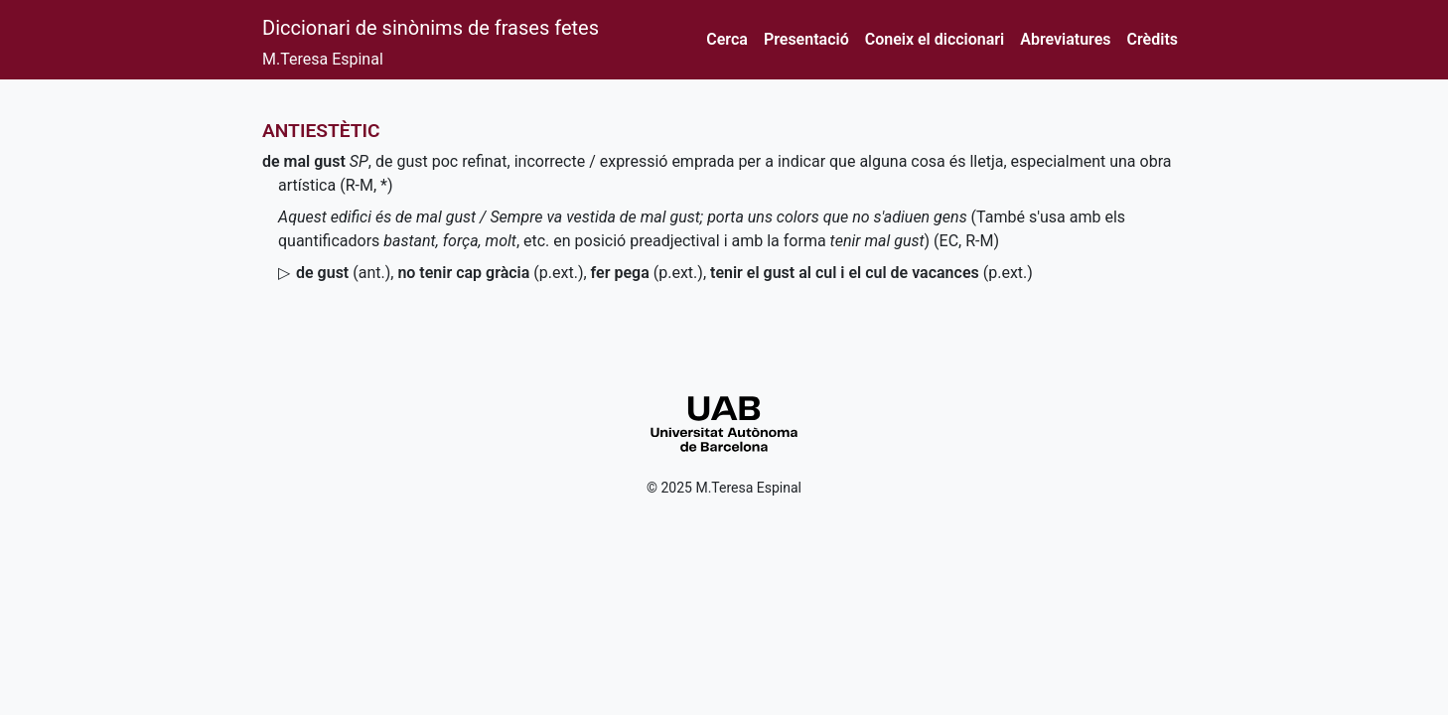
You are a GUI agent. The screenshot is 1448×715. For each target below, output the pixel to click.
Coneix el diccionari (935, 39)
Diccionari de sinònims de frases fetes (430, 28)
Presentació (806, 39)
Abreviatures (1065, 39)
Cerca (727, 39)
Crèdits (1152, 39)
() (343, 272)
